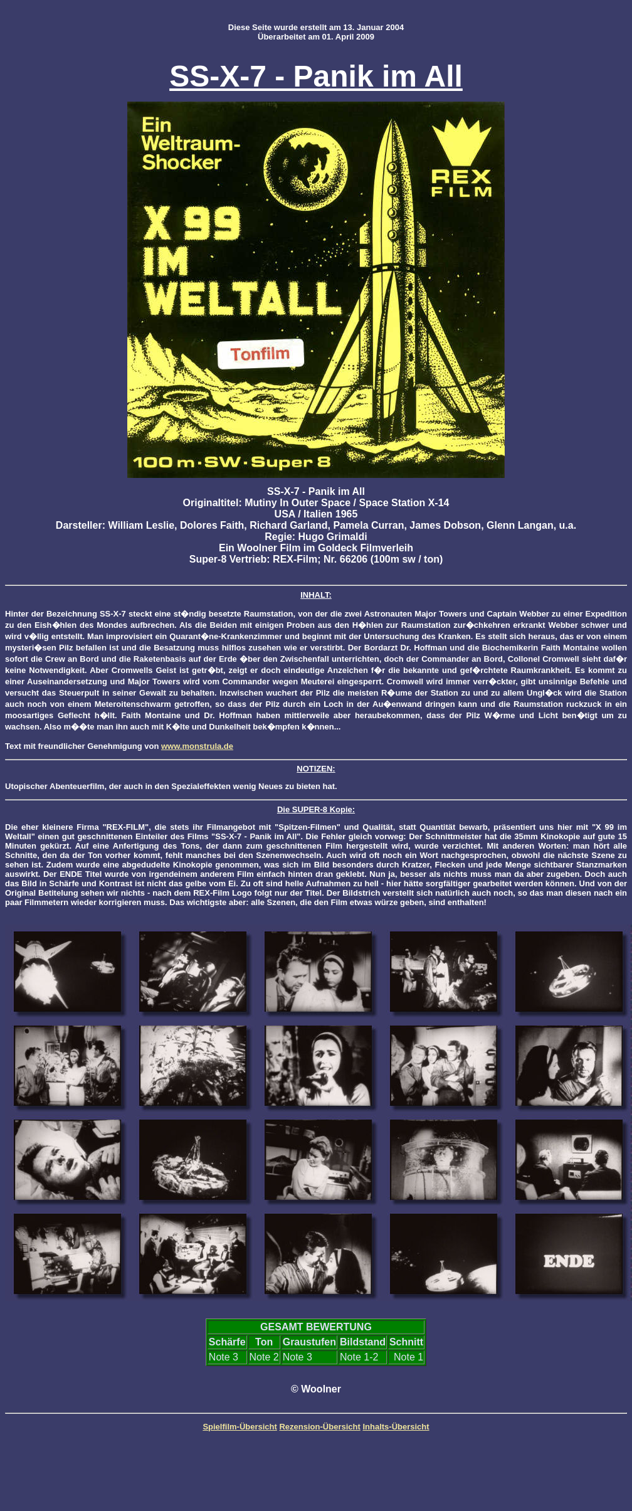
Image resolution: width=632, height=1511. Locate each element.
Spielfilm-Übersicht (239, 1426)
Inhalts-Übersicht (395, 1426)
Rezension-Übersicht (319, 1426)
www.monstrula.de (197, 746)
